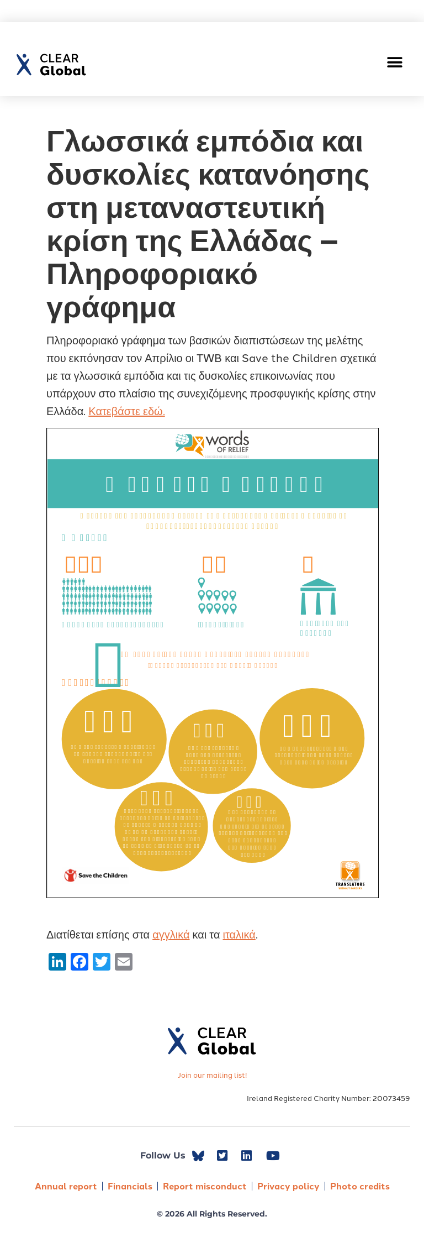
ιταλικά (238, 933)
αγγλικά (170, 933)
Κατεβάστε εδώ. (126, 410)
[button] (395, 62)
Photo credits (360, 1185)
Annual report (66, 1185)
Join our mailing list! (212, 1074)
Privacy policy (288, 1185)
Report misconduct (205, 1185)
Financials (130, 1185)
